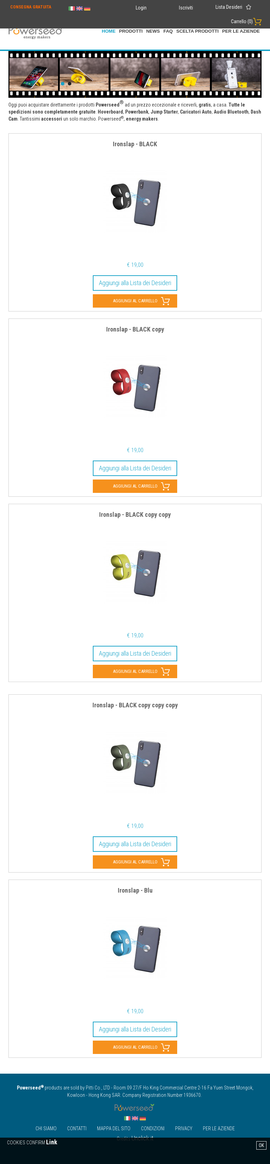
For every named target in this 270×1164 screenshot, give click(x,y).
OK (261, 1145)
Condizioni (153, 1128)
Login (141, 8)
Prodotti (131, 31)
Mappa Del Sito (113, 1128)
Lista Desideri (229, 7)
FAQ (168, 31)
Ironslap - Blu (135, 890)
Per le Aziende (241, 31)
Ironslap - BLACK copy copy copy (135, 705)
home (109, 31)
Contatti (76, 1128)
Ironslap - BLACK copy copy (135, 514)
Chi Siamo (46, 1128)
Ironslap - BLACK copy (135, 329)
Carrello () (242, 21)
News (153, 31)
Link (51, 1142)
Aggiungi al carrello (135, 300)
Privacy (183, 1128)
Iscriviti (186, 8)
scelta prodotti (197, 31)
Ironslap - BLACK (135, 144)
